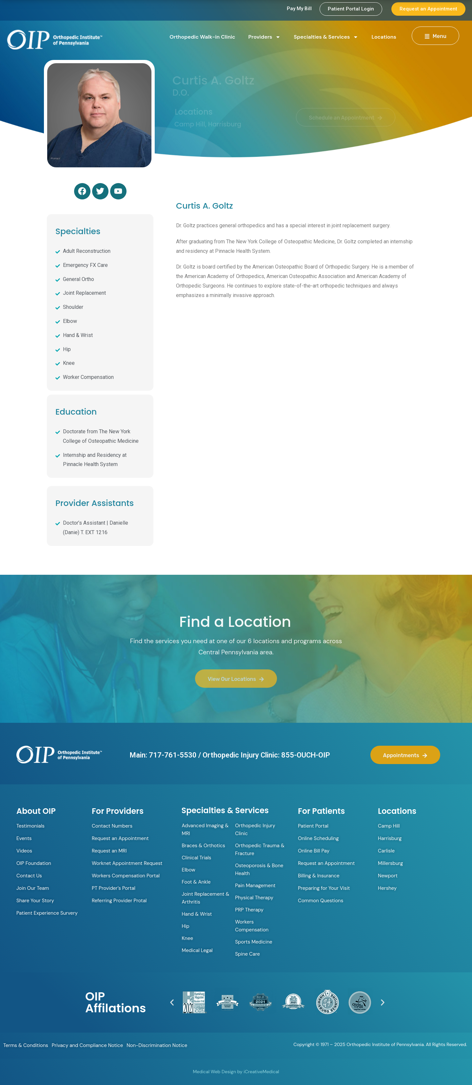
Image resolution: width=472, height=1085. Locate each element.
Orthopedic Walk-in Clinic (202, 36)
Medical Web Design (214, 1072)
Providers (264, 37)
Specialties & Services (326, 37)
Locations (383, 36)
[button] (172, 1002)
